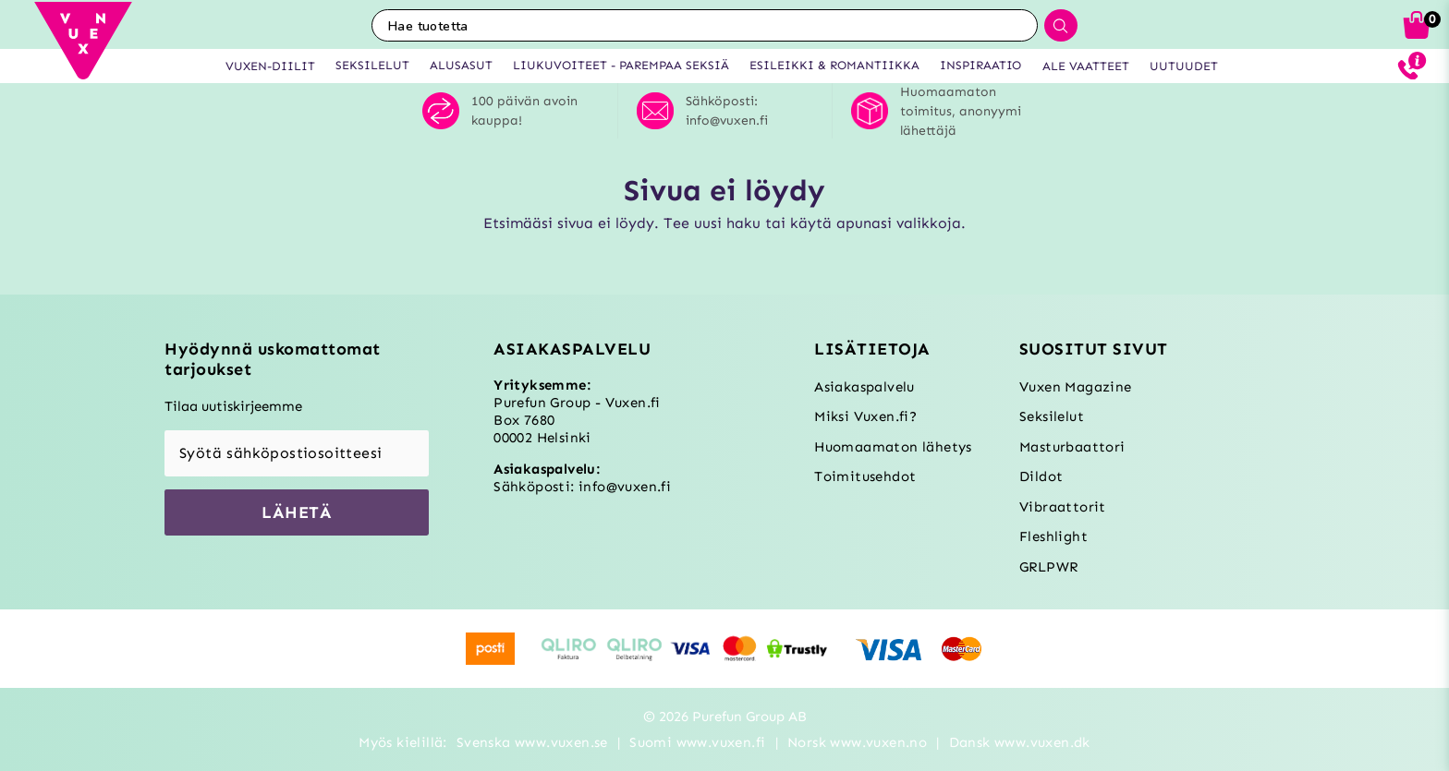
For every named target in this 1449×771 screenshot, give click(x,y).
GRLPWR (1048, 567)
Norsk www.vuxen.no (857, 742)
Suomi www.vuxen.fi (697, 742)
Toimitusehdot (865, 476)
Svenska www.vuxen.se (532, 742)
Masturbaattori (1072, 447)
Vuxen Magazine (1075, 387)
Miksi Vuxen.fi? (865, 416)
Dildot (1041, 476)
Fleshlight (1053, 536)
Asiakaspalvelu (864, 387)
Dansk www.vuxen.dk (1019, 742)
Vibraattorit (1062, 507)
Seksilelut (1051, 416)
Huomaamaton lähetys (893, 447)
